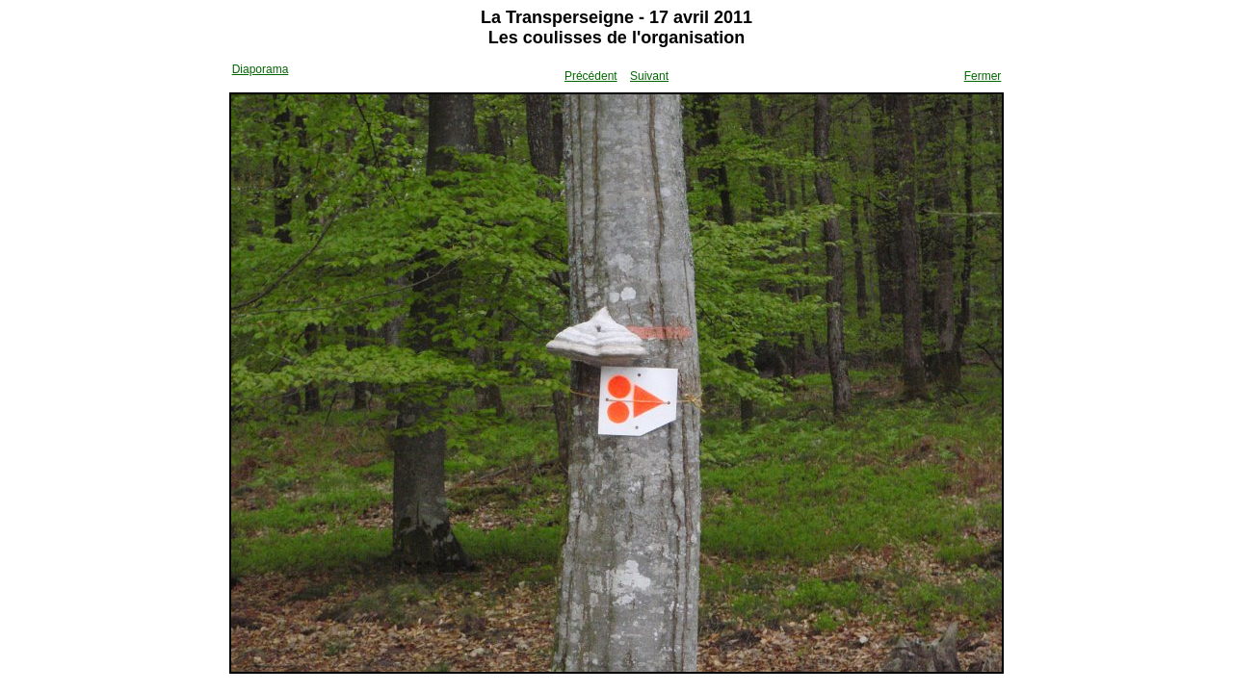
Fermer (983, 76)
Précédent (590, 76)
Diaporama (260, 69)
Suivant (649, 76)
